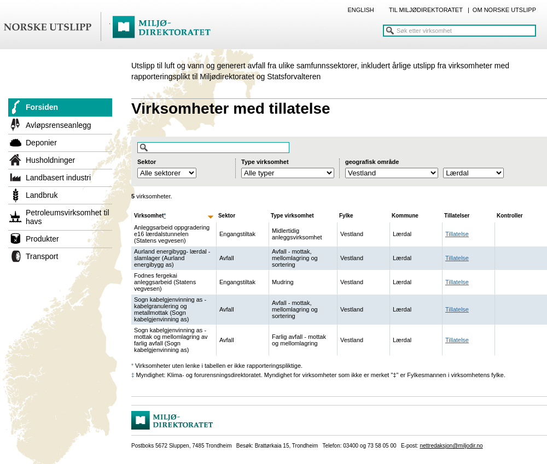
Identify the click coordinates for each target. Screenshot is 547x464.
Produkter (42, 238)
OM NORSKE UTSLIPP (504, 10)
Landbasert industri (58, 177)
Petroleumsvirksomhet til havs (67, 217)
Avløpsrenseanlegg (58, 125)
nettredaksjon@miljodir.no (451, 446)
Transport (42, 256)
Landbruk (41, 195)
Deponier (41, 142)
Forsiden (42, 107)
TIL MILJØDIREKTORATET (426, 10)
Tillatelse (457, 234)
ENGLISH (360, 10)
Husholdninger (50, 160)
